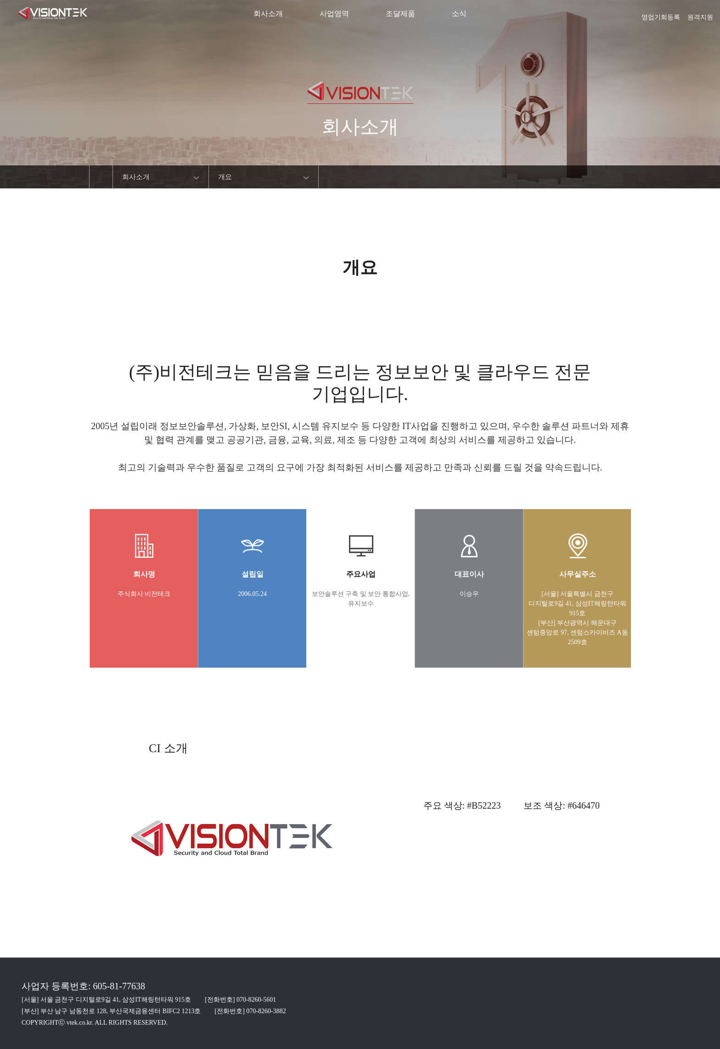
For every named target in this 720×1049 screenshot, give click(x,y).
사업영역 (334, 13)
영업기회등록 (660, 14)
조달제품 (400, 13)
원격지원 (700, 14)
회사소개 (268, 13)
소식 (459, 13)
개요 (225, 177)
